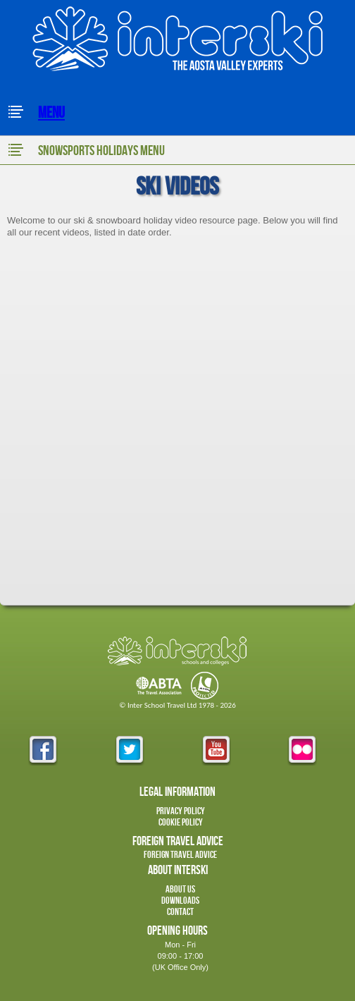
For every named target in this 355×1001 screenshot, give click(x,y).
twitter (129, 751)
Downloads (180, 901)
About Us (180, 889)
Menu (36, 113)
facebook (43, 751)
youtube (216, 751)
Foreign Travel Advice (180, 855)
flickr (302, 751)
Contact (180, 912)
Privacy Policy (180, 811)
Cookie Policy (180, 822)
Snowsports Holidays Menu (86, 150)
